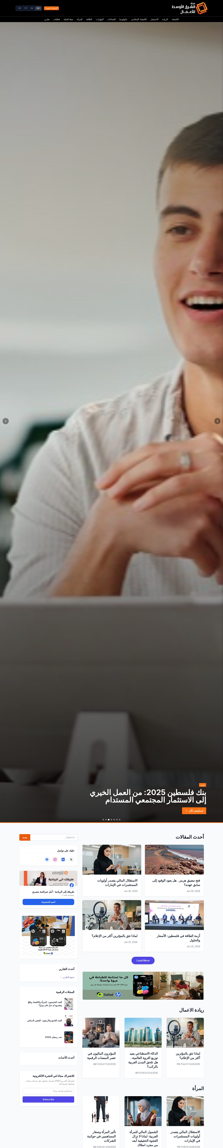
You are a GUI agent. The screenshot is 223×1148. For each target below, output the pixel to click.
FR (26, 8)
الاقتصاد (175, 19)
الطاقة (89, 19)
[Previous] (217, 421)
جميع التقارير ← (67, 977)
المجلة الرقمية (51, 8)
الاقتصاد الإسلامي (139, 19)
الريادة (165, 19)
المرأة (79, 19)
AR (38, 8)
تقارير (47, 19)
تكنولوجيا (123, 19)
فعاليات (56, 19)
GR (19, 8)
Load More (143, 960)
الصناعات (111, 19)
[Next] (5, 421)
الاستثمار (154, 19)
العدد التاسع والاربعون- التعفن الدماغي (44, 1020)
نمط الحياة (68, 19)
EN (32, 8)
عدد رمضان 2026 (53, 1037)
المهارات (100, 19)
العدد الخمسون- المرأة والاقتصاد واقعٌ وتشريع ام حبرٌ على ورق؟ (45, 1004)
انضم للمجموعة (48, 902)
